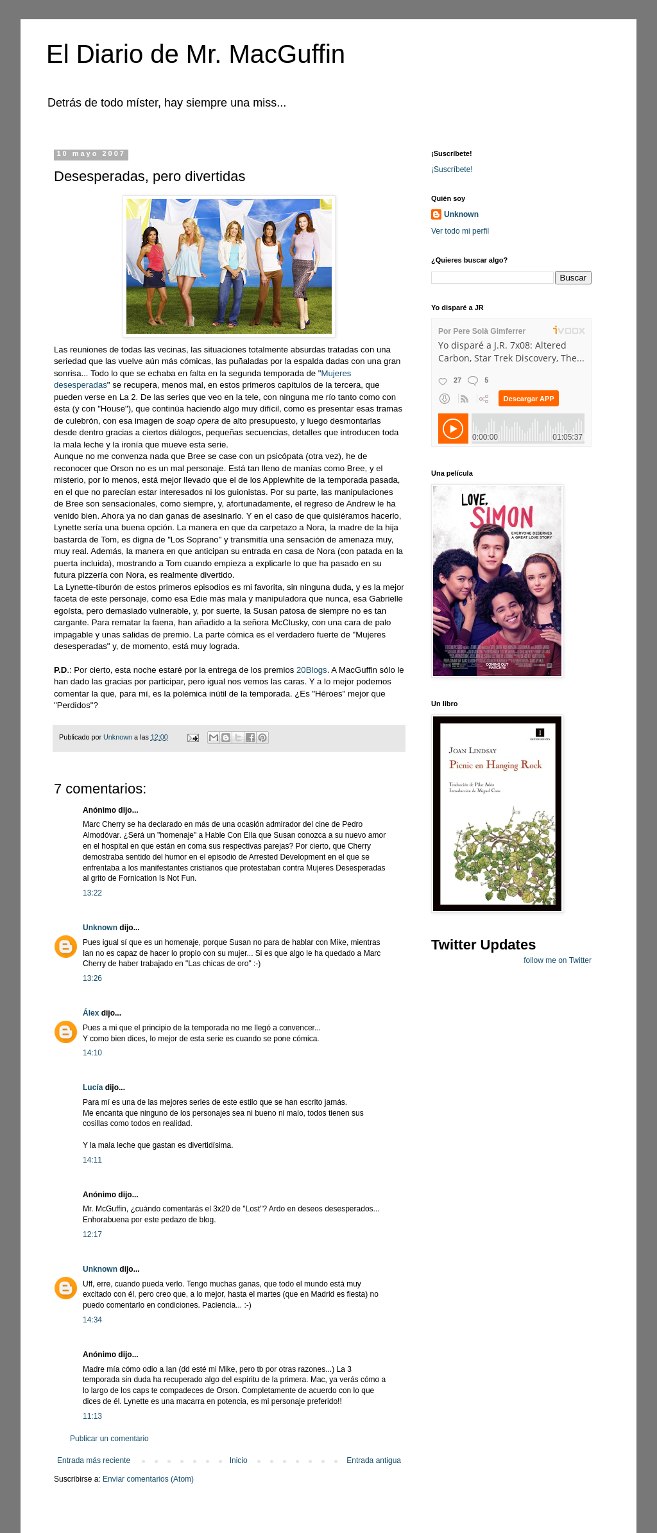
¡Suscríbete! (452, 169)
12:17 (92, 1234)
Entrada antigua (373, 1460)
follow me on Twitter (558, 960)
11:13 (92, 1416)
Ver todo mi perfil (460, 231)
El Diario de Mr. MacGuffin (195, 54)
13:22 (92, 892)
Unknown (100, 927)
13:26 (92, 978)
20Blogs (311, 670)
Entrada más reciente (93, 1460)
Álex (91, 1013)
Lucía (93, 1087)
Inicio (239, 1460)
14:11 (92, 1160)
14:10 (92, 1052)
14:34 (92, 1319)
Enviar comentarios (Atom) (148, 1479)
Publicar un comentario (109, 1438)
